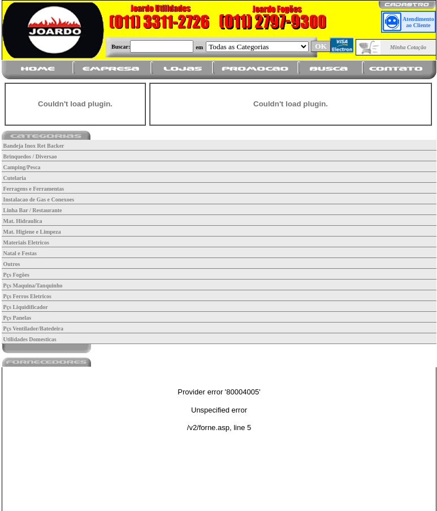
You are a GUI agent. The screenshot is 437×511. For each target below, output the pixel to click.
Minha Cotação (408, 47)
